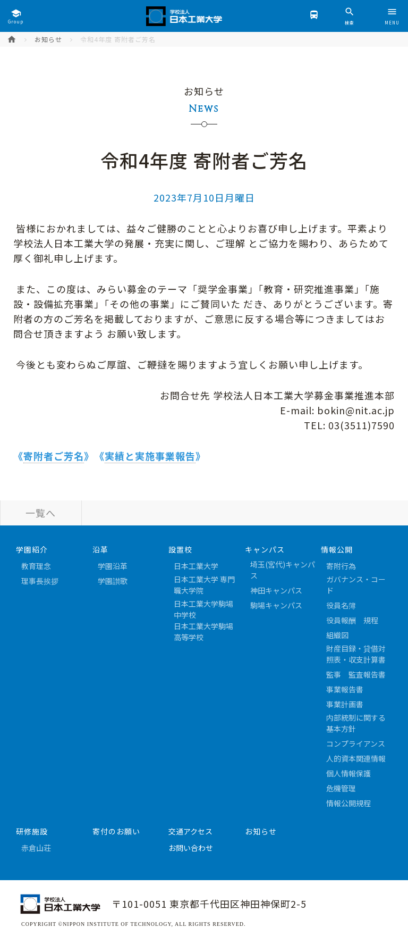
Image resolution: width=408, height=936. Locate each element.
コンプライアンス (355, 743)
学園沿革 (113, 566)
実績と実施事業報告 (150, 456)
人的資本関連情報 (356, 758)
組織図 (337, 635)
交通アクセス (190, 831)
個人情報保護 (348, 773)
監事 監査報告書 (356, 674)
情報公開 (337, 549)
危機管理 (341, 788)
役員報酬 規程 (352, 620)
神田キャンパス (276, 590)
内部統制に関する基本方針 (356, 723)
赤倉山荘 (36, 847)
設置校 (180, 549)
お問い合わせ (190, 847)
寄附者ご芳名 (53, 456)
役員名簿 (341, 605)
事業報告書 (344, 689)
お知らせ (48, 39)
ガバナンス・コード (356, 585)
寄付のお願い (116, 831)
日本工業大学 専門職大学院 (204, 585)
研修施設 (32, 831)
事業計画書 (344, 704)
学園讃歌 (113, 580)
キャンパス (265, 549)
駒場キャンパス (276, 605)
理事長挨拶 (39, 580)
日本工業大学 (196, 566)
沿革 (100, 549)
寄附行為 (341, 566)
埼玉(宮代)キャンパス (282, 570)
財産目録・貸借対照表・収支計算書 (356, 654)
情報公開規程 (348, 803)
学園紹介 (32, 549)
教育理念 (36, 566)
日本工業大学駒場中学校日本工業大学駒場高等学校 (203, 620)
